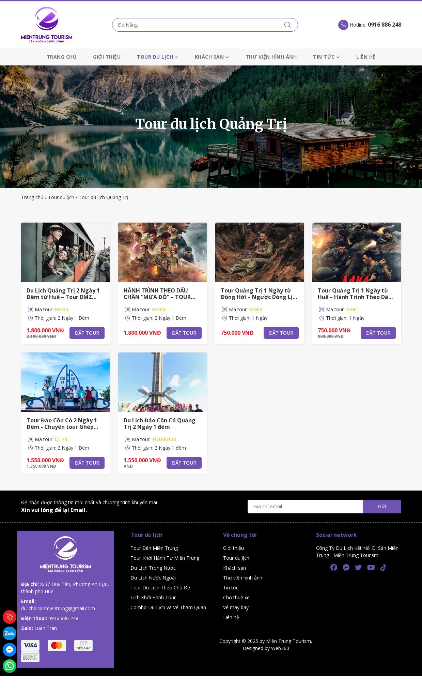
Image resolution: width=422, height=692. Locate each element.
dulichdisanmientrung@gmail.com (58, 608)
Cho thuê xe (236, 597)
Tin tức (326, 57)
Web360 (280, 648)
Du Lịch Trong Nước (153, 568)
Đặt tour (87, 333)
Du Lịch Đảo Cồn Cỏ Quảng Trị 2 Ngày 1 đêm (160, 424)
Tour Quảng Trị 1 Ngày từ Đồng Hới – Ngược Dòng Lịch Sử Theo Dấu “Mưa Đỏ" (260, 297)
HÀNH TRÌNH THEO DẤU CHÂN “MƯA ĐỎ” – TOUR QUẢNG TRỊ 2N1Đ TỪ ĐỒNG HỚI (161, 300)
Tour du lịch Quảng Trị (103, 197)
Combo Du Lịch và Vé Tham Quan (168, 607)
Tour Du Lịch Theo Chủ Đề (160, 587)
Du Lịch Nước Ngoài (153, 577)
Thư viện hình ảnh (271, 57)
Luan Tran (45, 628)
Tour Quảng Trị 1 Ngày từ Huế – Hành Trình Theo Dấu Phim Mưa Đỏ (355, 297)
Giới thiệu (107, 57)
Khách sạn (212, 57)
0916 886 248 (63, 618)
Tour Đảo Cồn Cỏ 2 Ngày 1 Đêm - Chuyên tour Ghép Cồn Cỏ (62, 427)
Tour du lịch (157, 57)
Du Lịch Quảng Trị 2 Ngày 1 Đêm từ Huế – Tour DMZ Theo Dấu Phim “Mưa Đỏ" (63, 297)
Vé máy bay (236, 607)
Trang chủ (62, 57)
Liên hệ (366, 57)
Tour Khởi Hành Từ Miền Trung (164, 558)
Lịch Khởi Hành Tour (153, 597)
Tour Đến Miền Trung (154, 548)
